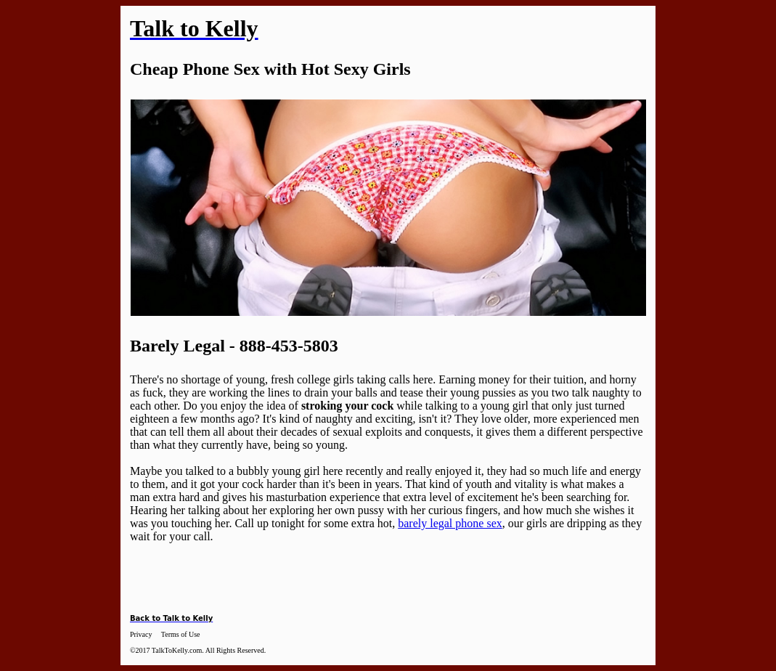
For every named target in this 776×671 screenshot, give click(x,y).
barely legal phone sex (450, 523)
